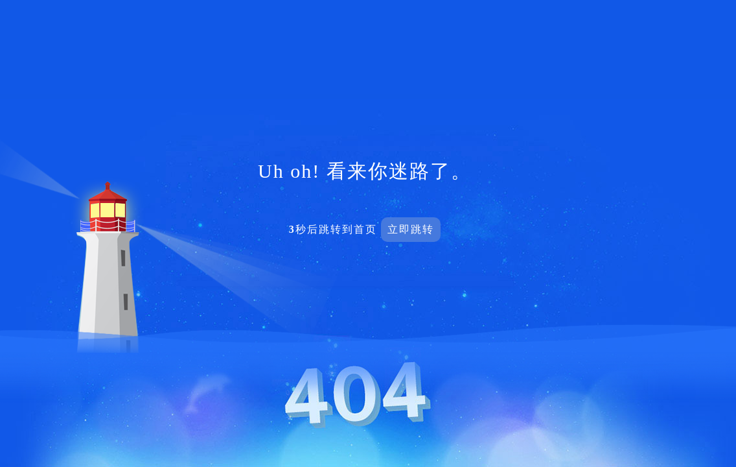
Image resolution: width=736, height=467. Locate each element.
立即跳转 (410, 229)
